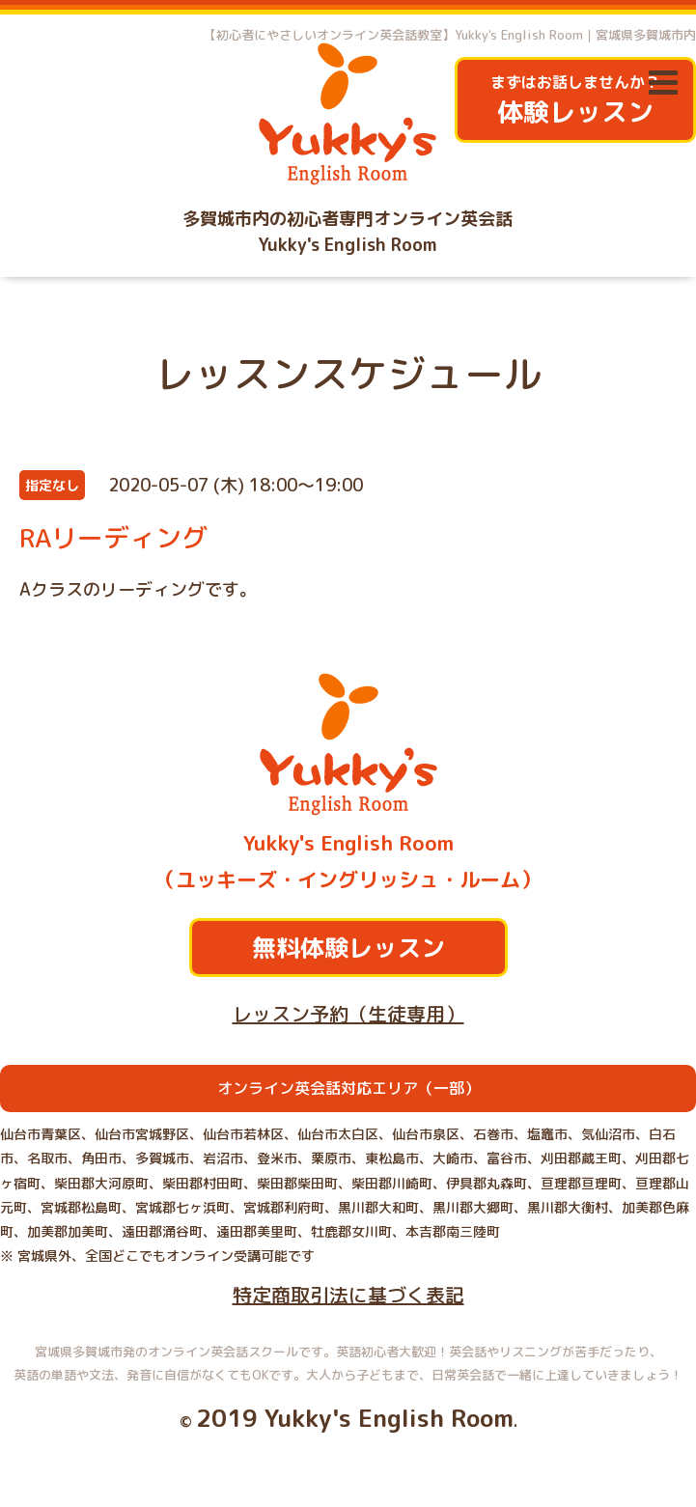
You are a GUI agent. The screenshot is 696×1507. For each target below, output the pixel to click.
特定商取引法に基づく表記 (348, 1294)
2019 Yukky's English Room (355, 1418)
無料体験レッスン (348, 947)
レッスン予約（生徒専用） (348, 1013)
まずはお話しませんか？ (575, 100)
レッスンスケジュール (348, 374)
